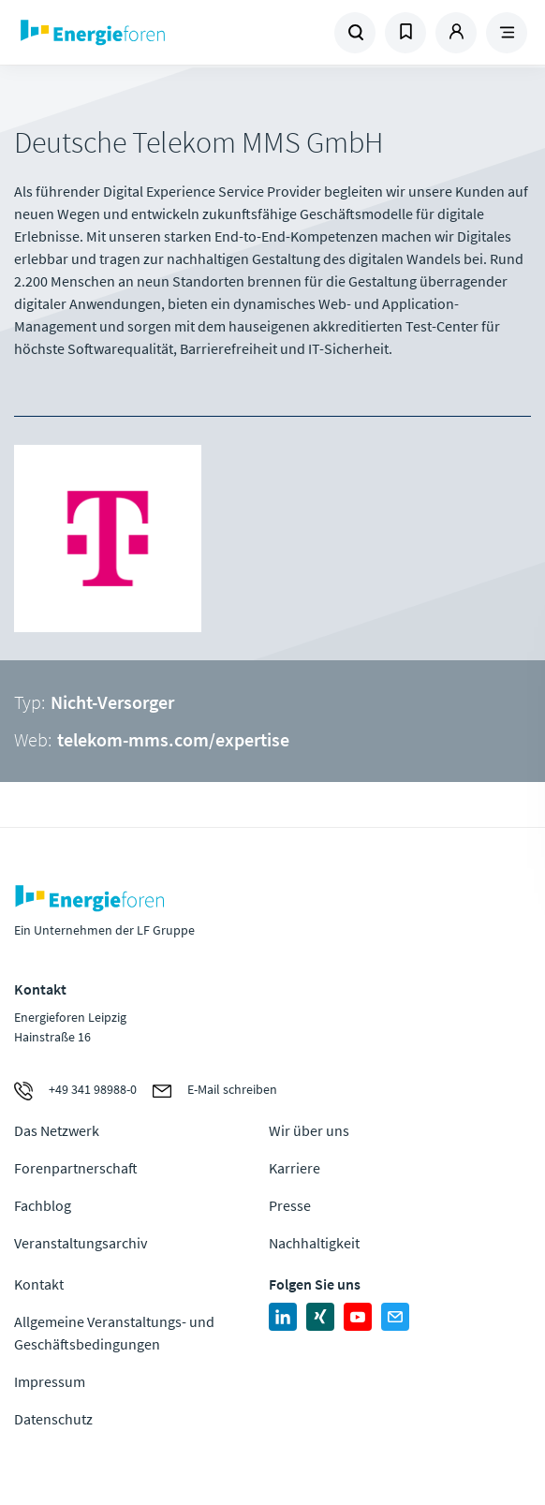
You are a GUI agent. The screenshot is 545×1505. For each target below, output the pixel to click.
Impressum (49, 1381)
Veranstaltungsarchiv (80, 1242)
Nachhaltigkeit (314, 1242)
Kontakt (39, 1284)
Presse (290, 1205)
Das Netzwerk (56, 1130)
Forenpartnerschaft (76, 1167)
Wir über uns (309, 1130)
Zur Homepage (144, 33)
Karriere (294, 1167)
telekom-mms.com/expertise (173, 739)
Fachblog (42, 1205)
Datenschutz (53, 1418)
